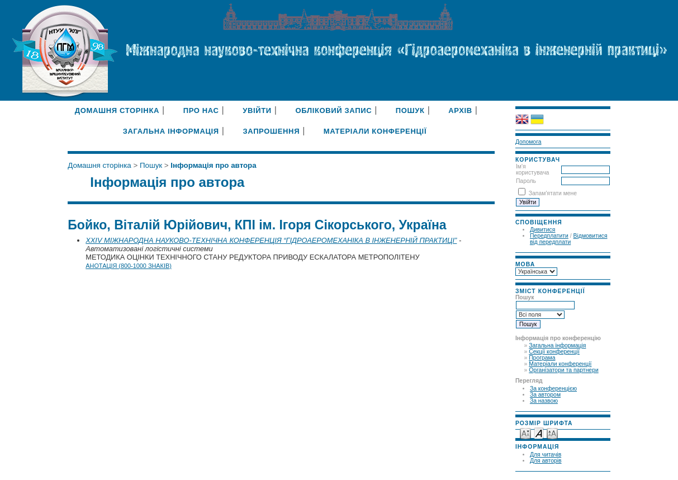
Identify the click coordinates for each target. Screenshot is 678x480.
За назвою (544, 401)
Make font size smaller (525, 432)
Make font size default (538, 432)
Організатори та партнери (564, 370)
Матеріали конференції (560, 364)
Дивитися (543, 230)
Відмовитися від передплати (569, 239)
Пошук (410, 110)
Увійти (257, 110)
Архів (460, 110)
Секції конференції (554, 352)
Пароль (526, 181)
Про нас (201, 110)
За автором (545, 395)
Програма (542, 358)
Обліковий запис (333, 110)
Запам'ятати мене (553, 193)
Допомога (528, 142)
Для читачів (545, 454)
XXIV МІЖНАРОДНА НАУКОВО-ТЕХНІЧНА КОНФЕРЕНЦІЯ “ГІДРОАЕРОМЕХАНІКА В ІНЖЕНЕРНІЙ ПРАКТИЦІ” (271, 240)
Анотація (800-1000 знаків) (129, 265)
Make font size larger (552, 432)
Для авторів (546, 461)
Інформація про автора (213, 165)
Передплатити (549, 236)
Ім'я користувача (532, 169)
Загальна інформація (557, 345)
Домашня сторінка (117, 110)
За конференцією (553, 388)
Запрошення (271, 131)
